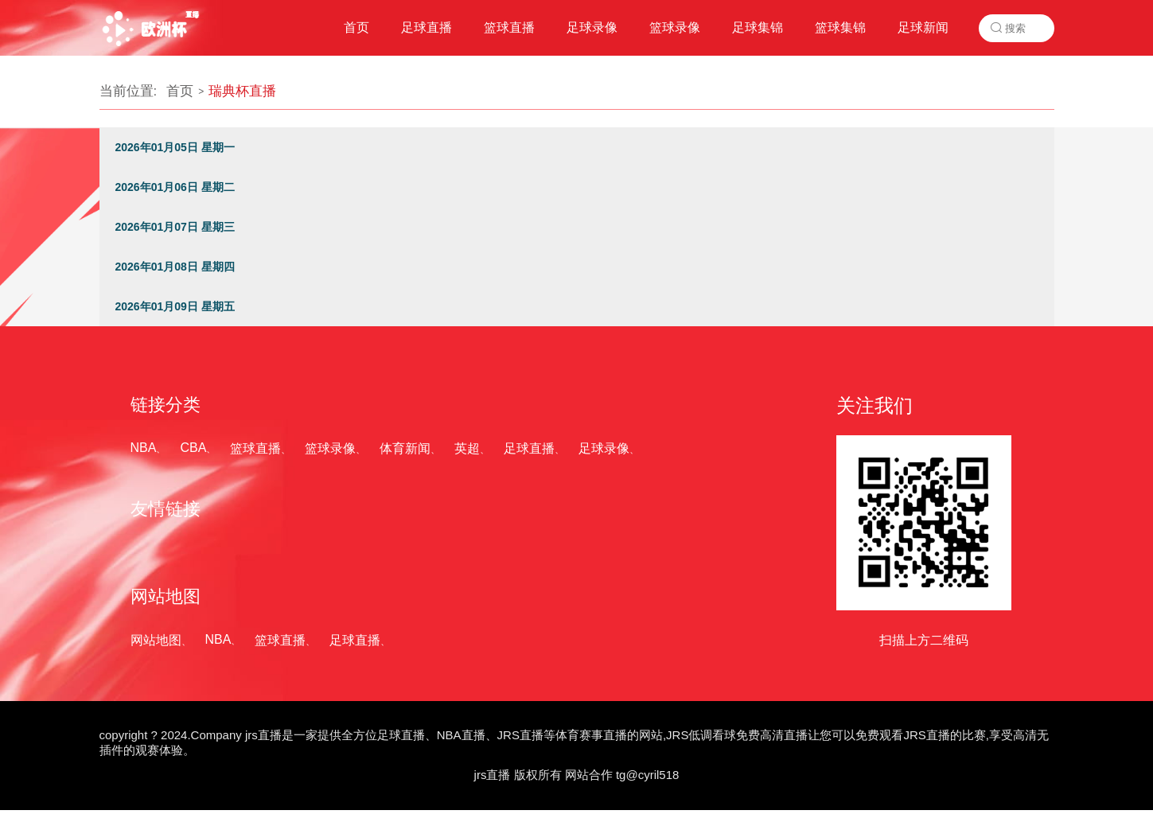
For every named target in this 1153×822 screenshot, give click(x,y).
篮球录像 (330, 448)
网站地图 (155, 640)
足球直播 (529, 448)
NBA (143, 447)
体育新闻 (405, 448)
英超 (467, 448)
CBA (193, 447)
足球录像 (603, 448)
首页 (179, 91)
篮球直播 (255, 448)
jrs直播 (492, 774)
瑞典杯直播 (242, 91)
